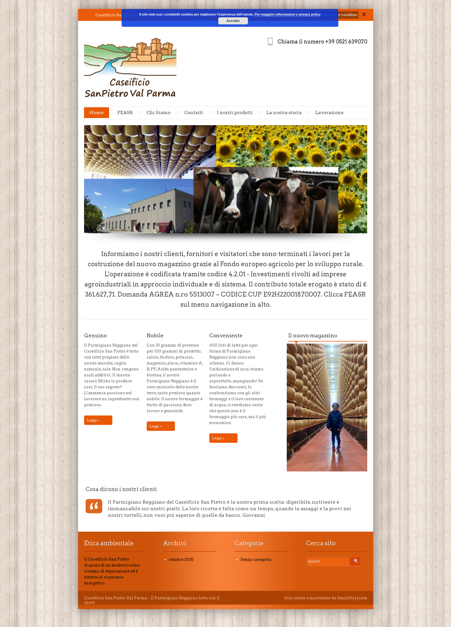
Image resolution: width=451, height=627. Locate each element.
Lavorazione (329, 112)
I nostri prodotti (235, 112)
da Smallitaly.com (349, 598)
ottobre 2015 (181, 559)
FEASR (125, 112)
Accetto (232, 21)
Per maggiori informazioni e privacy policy (287, 14)
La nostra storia (284, 112)
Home (96, 112)
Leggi (93, 420)
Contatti (193, 112)
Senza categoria (256, 559)
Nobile (155, 336)
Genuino (95, 336)
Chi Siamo (159, 112)
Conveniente (226, 336)
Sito (288, 598)
